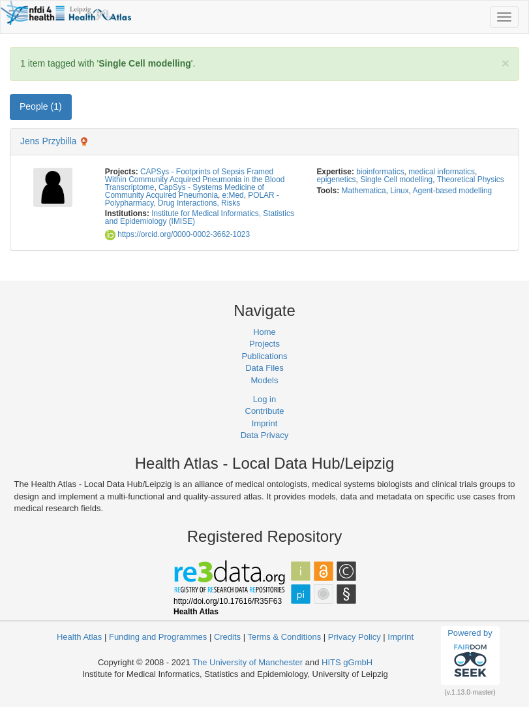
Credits (227, 637)
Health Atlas (79, 637)
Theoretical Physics (470, 179)
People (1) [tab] (41, 106)
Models (265, 380)
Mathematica (364, 190)
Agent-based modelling (452, 190)
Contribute (264, 411)
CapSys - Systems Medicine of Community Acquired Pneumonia (184, 191)
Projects (264, 344)
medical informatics (441, 171)
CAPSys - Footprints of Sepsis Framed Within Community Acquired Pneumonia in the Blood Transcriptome (195, 179)
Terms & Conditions (284, 637)
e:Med (233, 195)
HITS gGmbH (347, 662)
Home (264, 332)
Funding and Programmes (158, 637)
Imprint (265, 423)
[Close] (505, 63)
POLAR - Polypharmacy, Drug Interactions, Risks (192, 199)
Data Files (264, 368)
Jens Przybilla (48, 141)
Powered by (469, 655)
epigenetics (335, 179)
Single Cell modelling (396, 179)
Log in (264, 399)
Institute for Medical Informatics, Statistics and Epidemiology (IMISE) (199, 217)
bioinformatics (380, 171)
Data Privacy (265, 435)
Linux (399, 190)
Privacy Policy (354, 637)
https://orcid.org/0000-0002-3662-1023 (177, 234)
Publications (264, 356)
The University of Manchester (247, 662)
